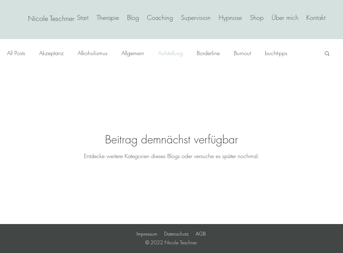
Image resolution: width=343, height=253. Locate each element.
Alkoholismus (92, 53)
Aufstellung (170, 53)
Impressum (146, 233)
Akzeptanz (51, 53)
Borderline (208, 53)
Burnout (242, 53)
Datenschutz (176, 233)
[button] (327, 54)
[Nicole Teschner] (51, 18)
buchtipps (276, 53)
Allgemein (132, 53)
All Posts (16, 53)
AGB (201, 233)
